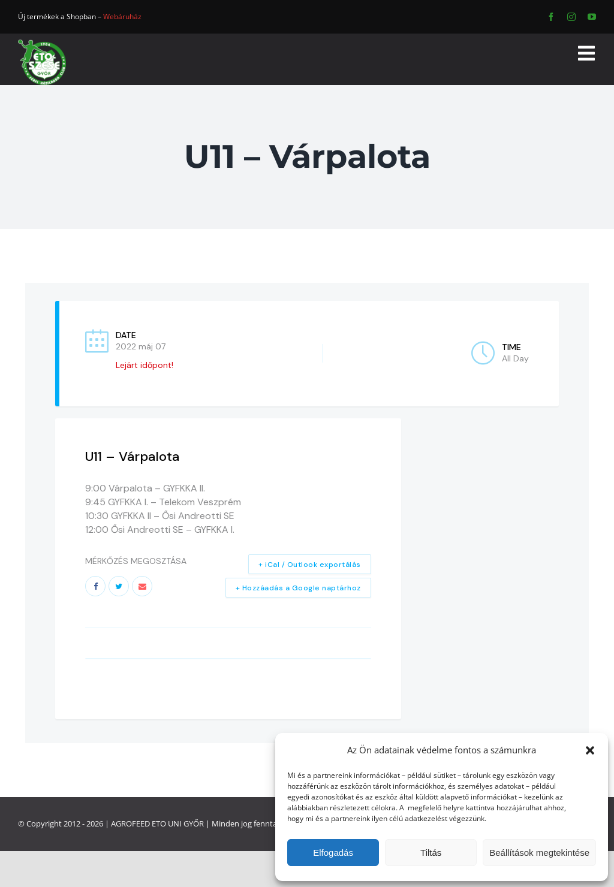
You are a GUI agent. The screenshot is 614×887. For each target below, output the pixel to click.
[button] (590, 750)
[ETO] (42, 43)
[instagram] (571, 17)
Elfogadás (333, 852)
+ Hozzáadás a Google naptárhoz (298, 588)
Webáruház (122, 16)
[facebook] (551, 17)
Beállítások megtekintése (539, 852)
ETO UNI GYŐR (178, 823)
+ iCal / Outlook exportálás (309, 564)
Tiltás (430, 852)
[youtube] (592, 17)
